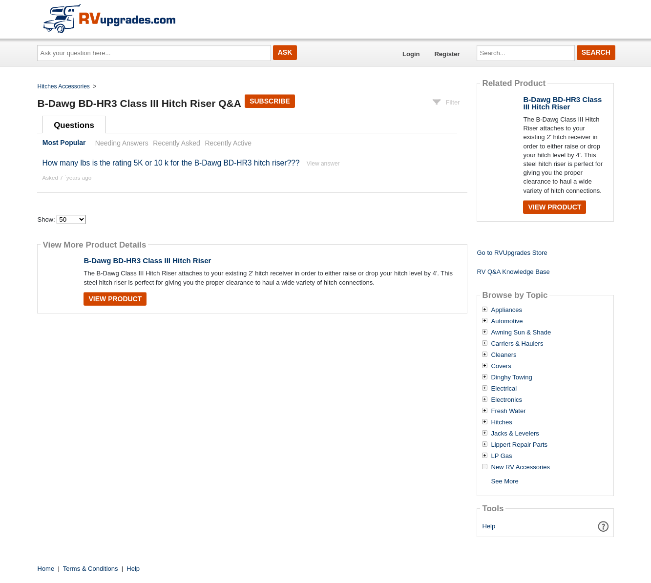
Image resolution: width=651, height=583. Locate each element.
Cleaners (503, 355)
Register (447, 54)
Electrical (504, 388)
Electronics (506, 399)
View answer (323, 163)
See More (504, 481)
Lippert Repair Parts (519, 444)
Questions (74, 125)
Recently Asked (176, 143)
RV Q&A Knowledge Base (513, 271)
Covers (501, 366)
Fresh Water (508, 411)
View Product (115, 299)
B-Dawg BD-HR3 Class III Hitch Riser (147, 260)
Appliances (506, 310)
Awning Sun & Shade (521, 332)
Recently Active (228, 143)
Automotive (507, 321)
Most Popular (64, 143)
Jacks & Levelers (515, 433)
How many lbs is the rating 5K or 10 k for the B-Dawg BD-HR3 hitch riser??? (170, 163)
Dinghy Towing (511, 377)
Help (489, 526)
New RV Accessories (520, 467)
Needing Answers (121, 143)
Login (411, 54)
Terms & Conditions (90, 568)
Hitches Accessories (64, 86)
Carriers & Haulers (517, 343)
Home (46, 568)
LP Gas (501, 456)
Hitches (501, 422)
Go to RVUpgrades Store (512, 252)
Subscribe (270, 101)
